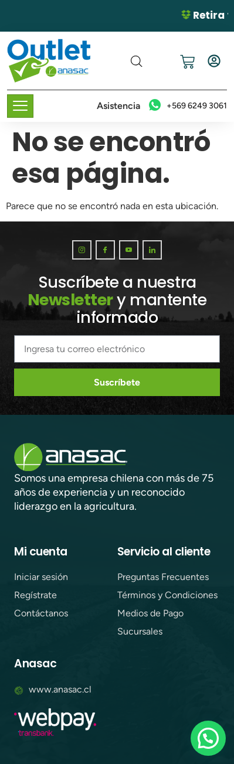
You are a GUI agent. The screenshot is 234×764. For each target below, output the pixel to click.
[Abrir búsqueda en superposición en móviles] (137, 61)
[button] (208, 738)
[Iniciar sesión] (214, 60)
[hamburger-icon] (20, 106)
